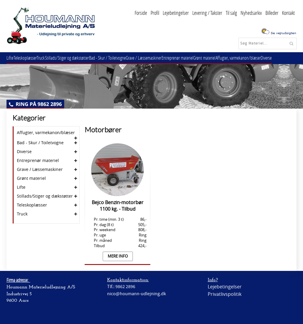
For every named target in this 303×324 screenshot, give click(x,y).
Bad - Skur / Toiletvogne (117, 58)
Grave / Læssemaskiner (155, 58)
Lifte (11, 58)
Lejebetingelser (176, 12)
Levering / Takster (207, 12)
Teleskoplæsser (28, 58)
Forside (141, 12)
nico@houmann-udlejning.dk (136, 294)
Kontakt (288, 12)
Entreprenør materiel (191, 58)
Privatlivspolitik (224, 294)
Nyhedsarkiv (251, 12)
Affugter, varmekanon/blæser (256, 58)
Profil (155, 12)
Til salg (231, 12)
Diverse (287, 58)
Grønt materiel (221, 58)
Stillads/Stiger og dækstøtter (74, 58)
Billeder (271, 12)
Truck (46, 58)
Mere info (118, 256)
